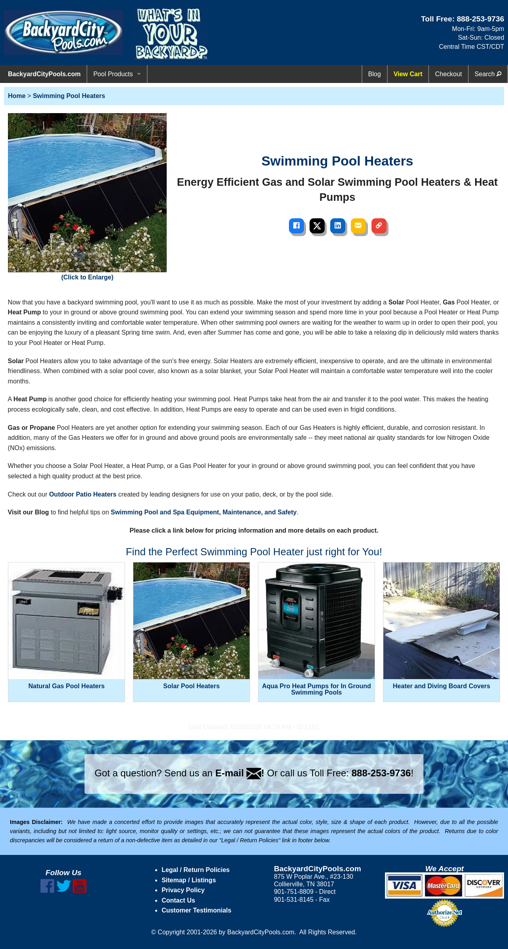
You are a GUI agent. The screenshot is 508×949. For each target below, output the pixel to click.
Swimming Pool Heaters (69, 95)
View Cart (408, 74)
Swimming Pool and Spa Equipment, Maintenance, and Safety (204, 512)
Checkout (448, 74)
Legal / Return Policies (196, 869)
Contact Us (178, 900)
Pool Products (113, 74)
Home (16, 95)
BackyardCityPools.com (44, 74)
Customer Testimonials (196, 910)
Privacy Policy (183, 890)
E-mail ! (239, 773)
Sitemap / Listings (189, 880)
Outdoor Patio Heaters (83, 494)
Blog (374, 74)
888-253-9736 (480, 19)
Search (488, 74)
